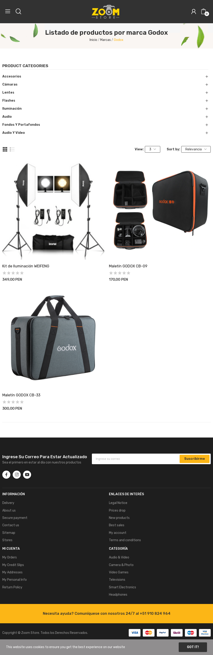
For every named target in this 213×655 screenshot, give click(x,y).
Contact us (10, 525)
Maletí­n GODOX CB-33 (21, 395)
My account (117, 533)
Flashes (8, 101)
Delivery (8, 503)
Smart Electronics (122, 587)
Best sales (116, 525)
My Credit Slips (13, 565)
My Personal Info (14, 580)
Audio (7, 117)
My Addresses (12, 572)
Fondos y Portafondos (21, 125)
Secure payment (14, 518)
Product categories (25, 66)
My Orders (9, 557)
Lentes (8, 92)
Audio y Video (13, 133)
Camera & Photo (121, 565)
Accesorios (11, 76)
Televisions (117, 580)
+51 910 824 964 (155, 613)
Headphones (118, 595)
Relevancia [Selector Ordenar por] (196, 149)
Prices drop (117, 510)
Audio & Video (119, 557)
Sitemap (8, 533)
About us (9, 510)
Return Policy (12, 587)
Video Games (118, 572)
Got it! (193, 647)
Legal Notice (118, 503)
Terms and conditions (125, 540)
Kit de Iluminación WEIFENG (25, 266)
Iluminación (12, 109)
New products (119, 518)
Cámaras (10, 84)
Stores (7, 540)
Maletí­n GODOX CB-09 (128, 266)
